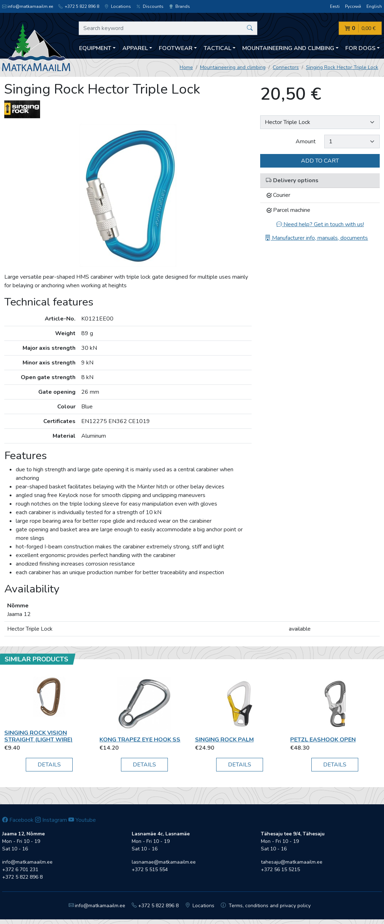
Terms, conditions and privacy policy (266, 905)
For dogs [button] (360, 48)
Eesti (335, 6)
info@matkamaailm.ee (27, 6)
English (374, 6)
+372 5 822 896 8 (78, 6)
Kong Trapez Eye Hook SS (139, 740)
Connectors (286, 67)
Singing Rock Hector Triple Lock (342, 67)
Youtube (82, 820)
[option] (128, 195)
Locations (117, 6)
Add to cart (320, 161)
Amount (306, 141)
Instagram (51, 820)
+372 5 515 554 (150, 869)
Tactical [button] (217, 48)
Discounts (150, 6)
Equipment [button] (95, 48)
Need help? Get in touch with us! (320, 224)
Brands (179, 6)
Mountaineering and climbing (233, 67)
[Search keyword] (168, 28)
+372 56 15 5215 (280, 869)
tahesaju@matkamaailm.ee (291, 862)
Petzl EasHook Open (323, 740)
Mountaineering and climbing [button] (288, 48)
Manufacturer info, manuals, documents (316, 238)
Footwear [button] (176, 48)
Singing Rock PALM (224, 740)
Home (186, 67)
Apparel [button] (135, 48)
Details (49, 765)
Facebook (18, 820)
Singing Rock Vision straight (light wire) (38, 736)
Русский (353, 6)
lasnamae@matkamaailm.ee (164, 862)
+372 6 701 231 (20, 869)
